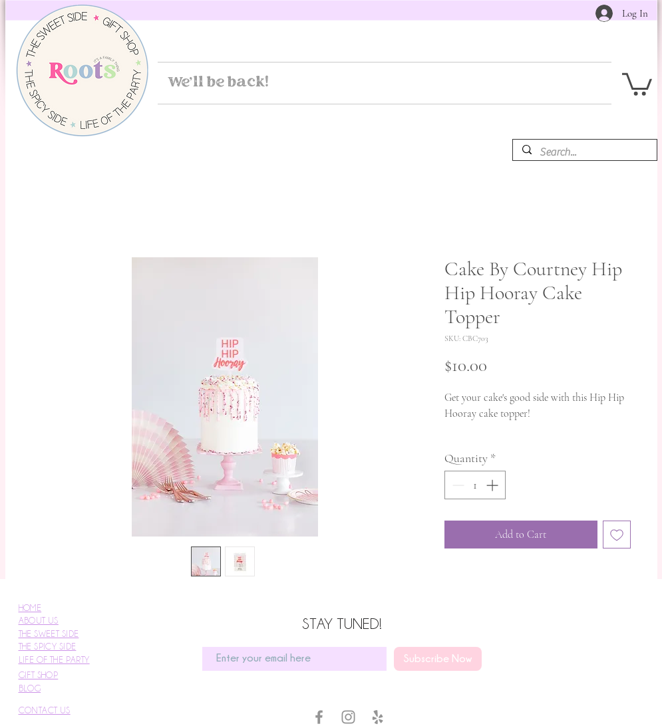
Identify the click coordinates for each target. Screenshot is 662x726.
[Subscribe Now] (438, 659)
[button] (637, 83)
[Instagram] (348, 717)
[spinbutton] (475, 485)
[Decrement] (456, 485)
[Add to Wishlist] (617, 534)
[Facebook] (319, 717)
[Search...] (584, 152)
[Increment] (493, 485)
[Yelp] (378, 717)
